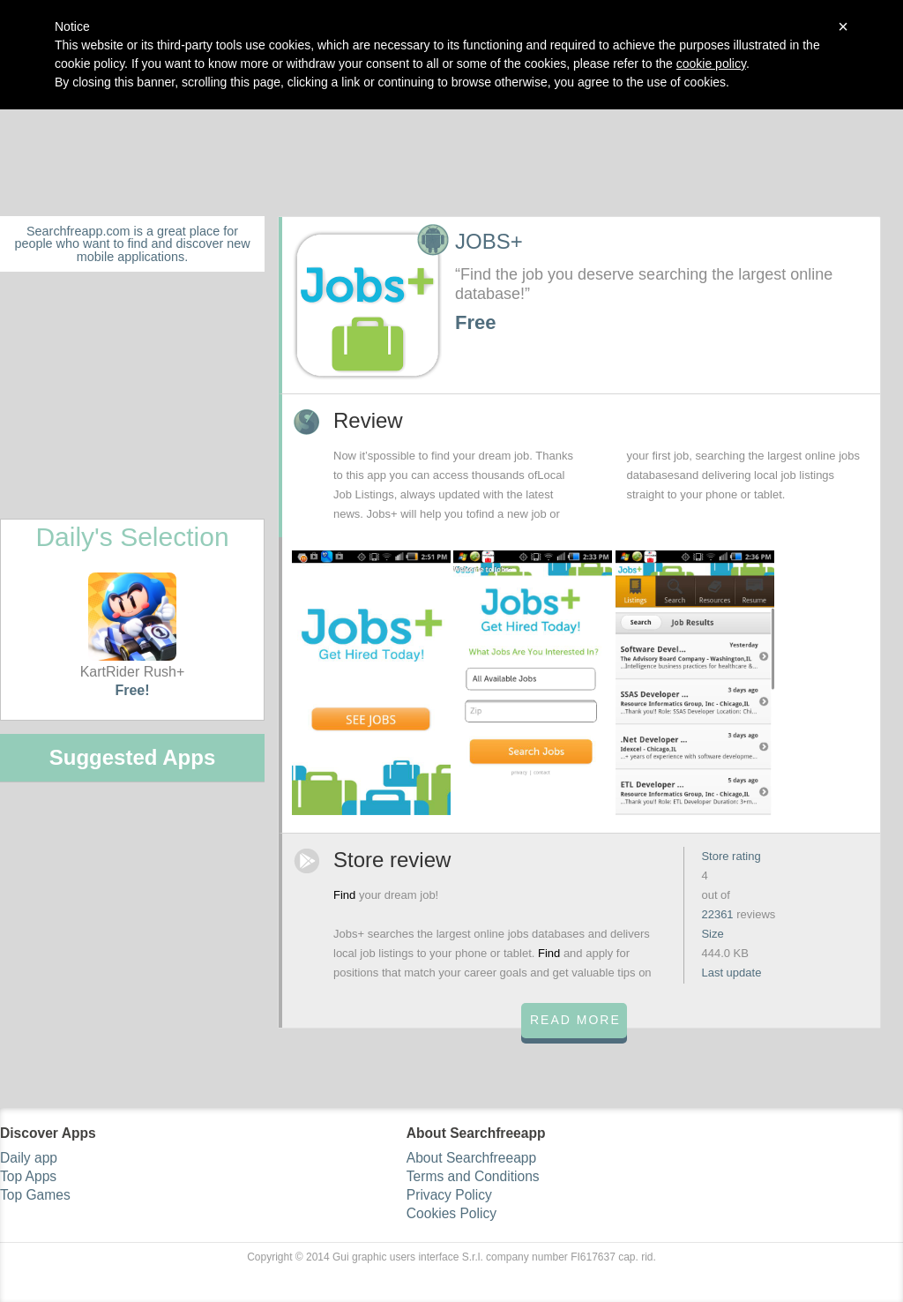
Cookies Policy (451, 1213)
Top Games (35, 1194)
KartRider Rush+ (132, 625)
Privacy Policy (449, 1194)
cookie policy (711, 63)
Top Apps (28, 1176)
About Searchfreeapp (471, 1157)
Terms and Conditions (473, 1176)
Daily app (28, 1157)
